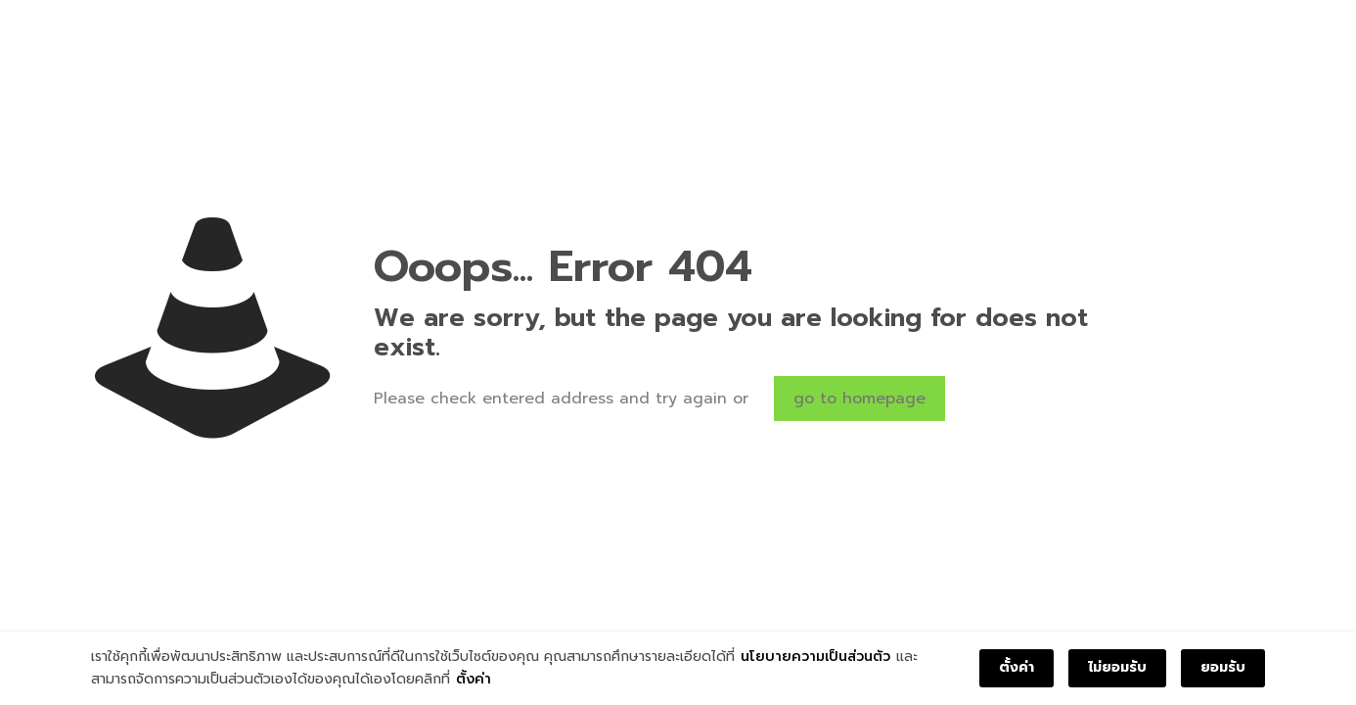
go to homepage (859, 398)
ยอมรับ (1222, 667)
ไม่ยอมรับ (1117, 667)
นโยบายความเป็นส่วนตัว (815, 656)
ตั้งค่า (473, 679)
